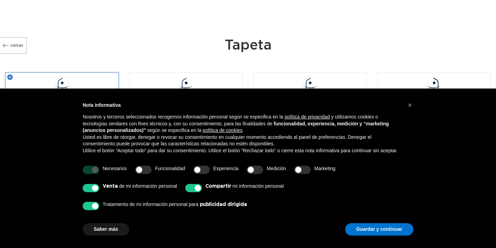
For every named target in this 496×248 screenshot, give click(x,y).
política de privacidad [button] (307, 117)
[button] (409, 105)
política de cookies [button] (222, 130)
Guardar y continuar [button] (379, 229)
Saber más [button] (106, 229)
